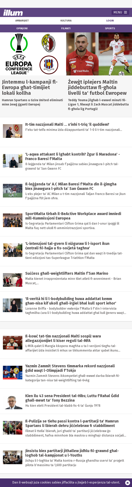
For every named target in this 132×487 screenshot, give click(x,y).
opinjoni (22, 28)
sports (110, 28)
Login (110, 20)
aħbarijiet (22, 20)
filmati (66, 28)
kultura (66, 20)
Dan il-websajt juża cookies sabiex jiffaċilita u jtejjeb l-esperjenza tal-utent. (66, 482)
